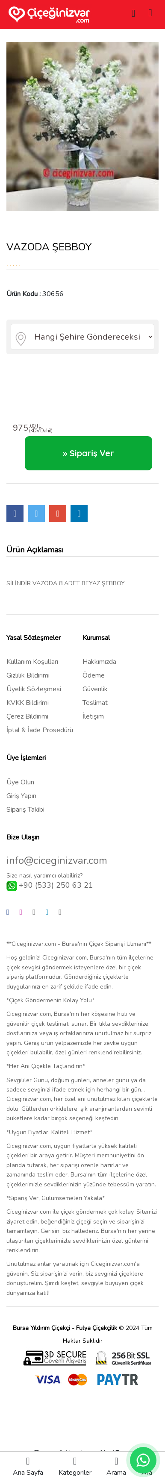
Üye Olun (20, 782)
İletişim (93, 716)
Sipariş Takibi (25, 809)
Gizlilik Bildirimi (28, 675)
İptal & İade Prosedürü (39, 730)
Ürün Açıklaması (34, 550)
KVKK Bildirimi (27, 702)
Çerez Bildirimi (27, 716)
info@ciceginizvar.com (56, 860)
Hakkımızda (99, 661)
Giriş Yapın (21, 796)
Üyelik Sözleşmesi (33, 689)
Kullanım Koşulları (32, 661)
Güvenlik (95, 689)
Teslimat (95, 702)
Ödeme (93, 675)
